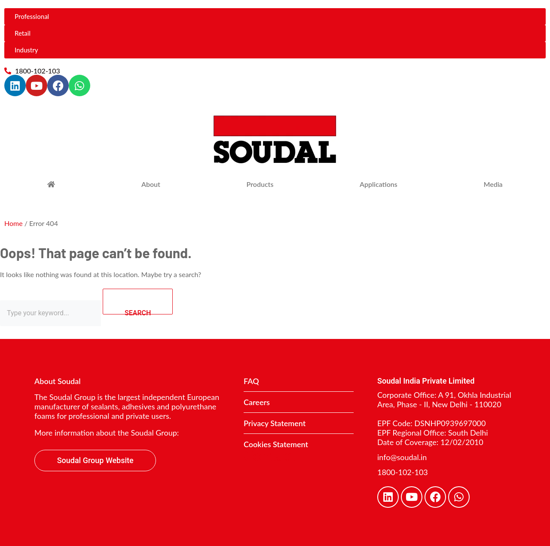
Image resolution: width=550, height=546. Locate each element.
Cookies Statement (276, 444)
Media (492, 184)
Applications (378, 184)
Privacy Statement (275, 423)
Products (260, 184)
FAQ (251, 381)
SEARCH (149, 301)
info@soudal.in (402, 457)
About (150, 184)
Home (13, 223)
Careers (257, 402)
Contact (269, 455)
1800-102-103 (402, 472)
